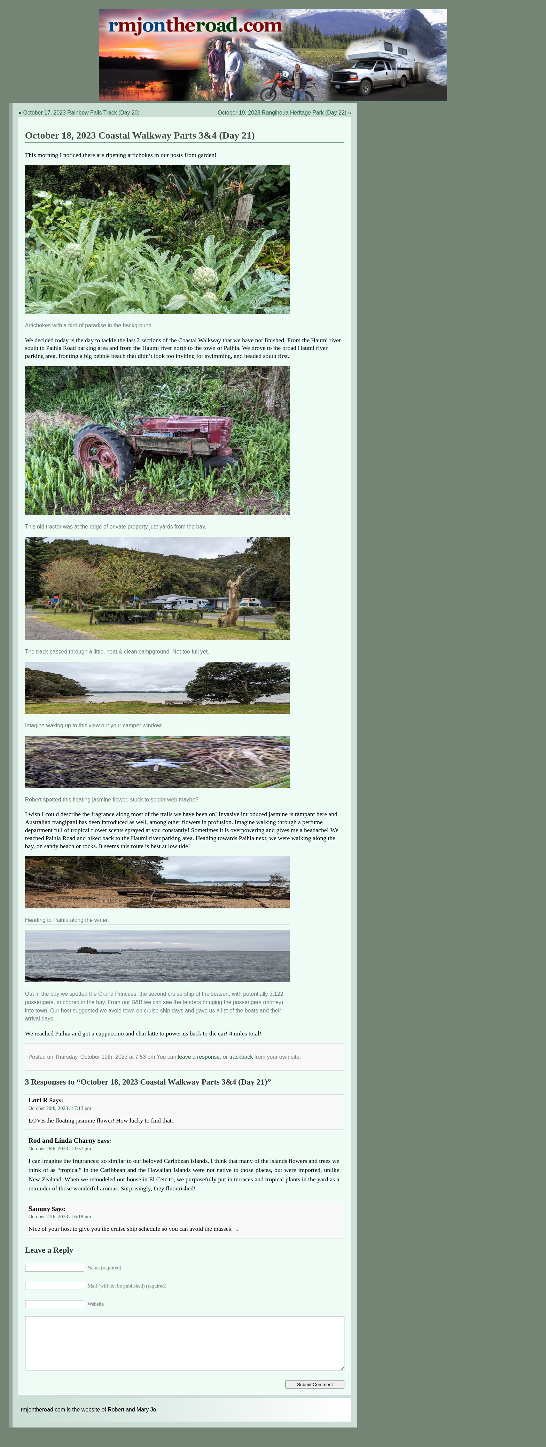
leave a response (199, 1057)
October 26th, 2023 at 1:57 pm (60, 1148)
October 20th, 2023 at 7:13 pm (60, 1108)
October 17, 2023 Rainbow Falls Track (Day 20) (81, 113)
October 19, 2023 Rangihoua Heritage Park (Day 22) (282, 113)
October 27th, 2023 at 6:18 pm (60, 1216)
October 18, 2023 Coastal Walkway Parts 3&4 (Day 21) (140, 135)
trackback (241, 1057)
